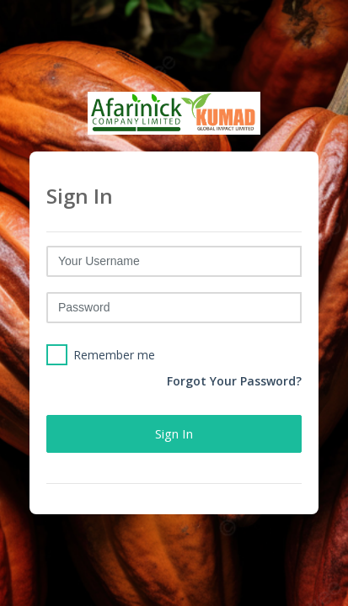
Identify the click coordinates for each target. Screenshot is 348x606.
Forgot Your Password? (234, 381)
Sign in (174, 433)
